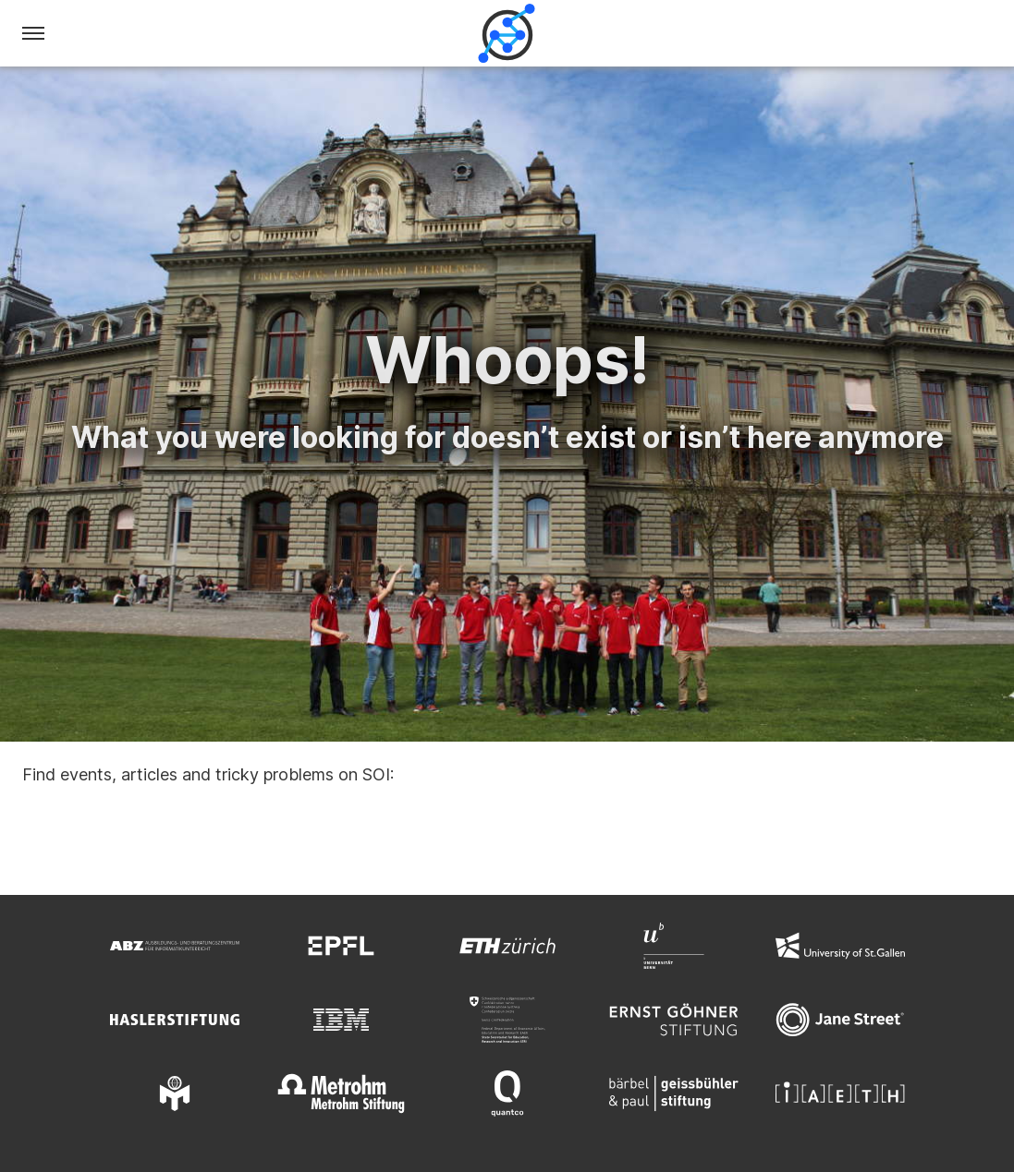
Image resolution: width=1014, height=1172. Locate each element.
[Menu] (33, 33)
